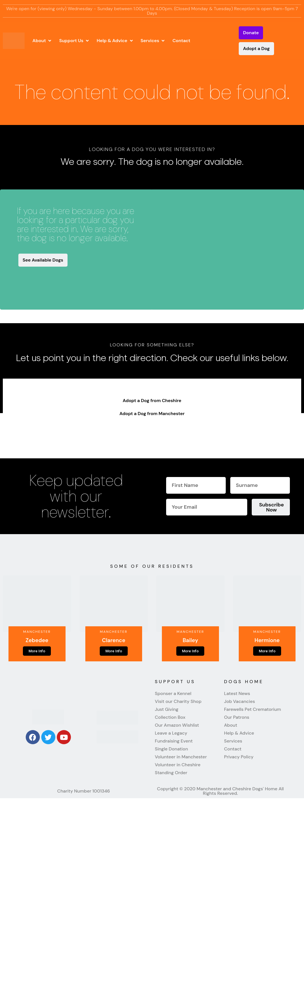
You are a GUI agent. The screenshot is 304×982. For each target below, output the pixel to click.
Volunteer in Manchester (181, 757)
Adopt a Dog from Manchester (152, 413)
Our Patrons (236, 717)
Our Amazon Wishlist (177, 725)
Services (233, 741)
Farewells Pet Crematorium (252, 709)
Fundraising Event (174, 741)
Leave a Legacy (171, 733)
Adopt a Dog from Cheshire (152, 400)
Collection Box (170, 717)
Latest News (237, 693)
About (230, 725)
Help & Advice (239, 733)
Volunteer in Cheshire (177, 765)
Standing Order (171, 773)
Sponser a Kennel (173, 693)
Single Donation (171, 749)
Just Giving (166, 709)
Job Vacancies (239, 701)
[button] (42, 40)
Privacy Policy (238, 757)
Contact (233, 749)
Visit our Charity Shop (178, 701)
